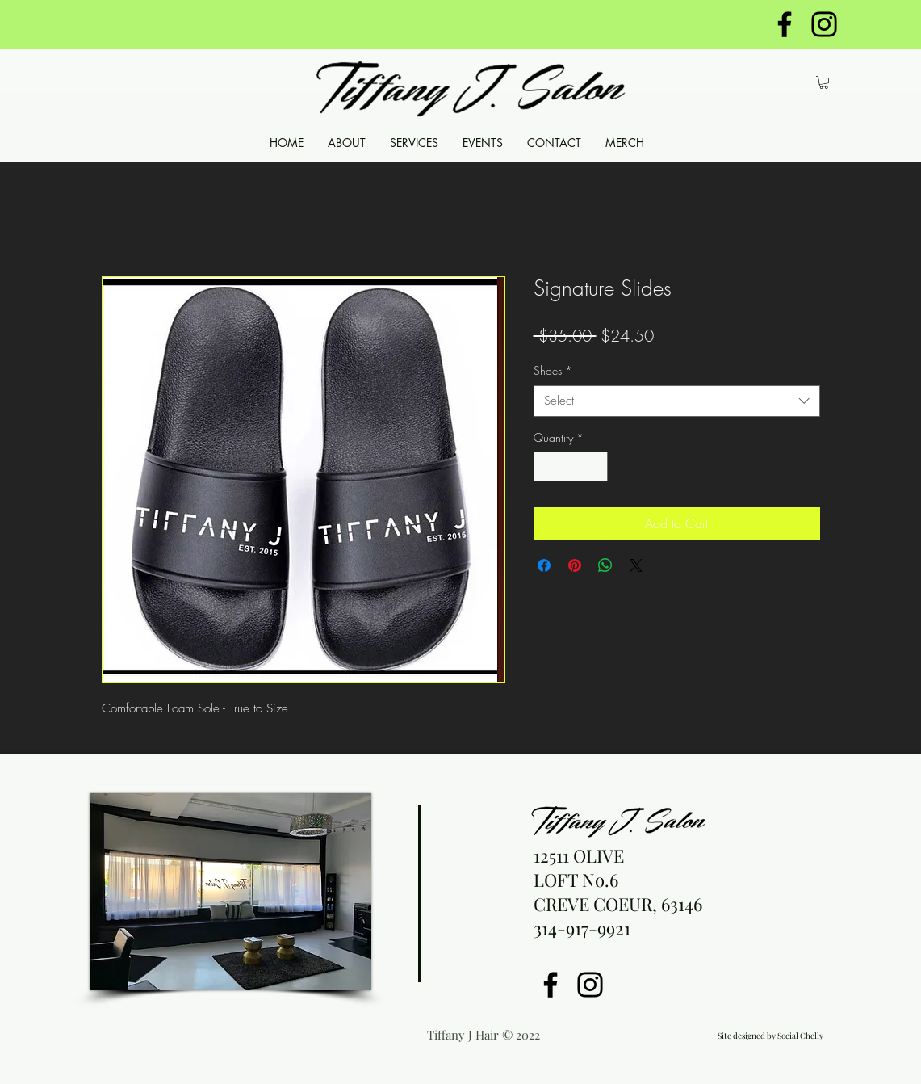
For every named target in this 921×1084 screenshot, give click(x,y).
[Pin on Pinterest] (574, 565)
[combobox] (677, 401)
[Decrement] (546, 466)
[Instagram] (590, 985)
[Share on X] (636, 565)
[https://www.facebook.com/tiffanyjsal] (785, 24)
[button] (823, 82)
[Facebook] (550, 985)
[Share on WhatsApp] (605, 565)
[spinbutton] (570, 466)
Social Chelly (800, 1035)
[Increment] (595, 466)
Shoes (553, 370)
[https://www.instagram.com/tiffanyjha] (824, 24)
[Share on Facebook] (544, 565)
